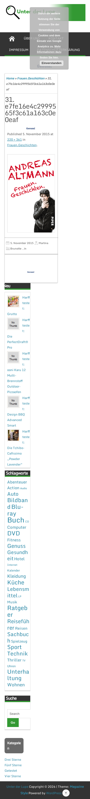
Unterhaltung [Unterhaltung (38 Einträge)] (18, 674)
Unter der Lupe (17, 786)
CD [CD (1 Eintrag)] (27, 521)
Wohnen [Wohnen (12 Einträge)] (16, 684)
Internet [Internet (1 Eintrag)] (12, 565)
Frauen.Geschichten (30, 78)
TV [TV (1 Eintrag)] (23, 660)
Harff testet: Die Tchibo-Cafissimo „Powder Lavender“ (18, 448)
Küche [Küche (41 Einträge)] (15, 582)
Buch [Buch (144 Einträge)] (15, 520)
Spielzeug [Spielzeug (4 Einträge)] (19, 641)
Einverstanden (51, 63)
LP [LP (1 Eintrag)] (19, 596)
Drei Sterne (13, 759)
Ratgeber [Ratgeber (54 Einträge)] (17, 611)
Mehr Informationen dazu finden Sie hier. (49, 52)
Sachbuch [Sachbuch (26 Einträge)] (18, 637)
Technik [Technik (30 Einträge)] (17, 653)
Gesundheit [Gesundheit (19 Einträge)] (17, 555)
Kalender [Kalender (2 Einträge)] (13, 570)
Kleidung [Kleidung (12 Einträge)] (16, 576)
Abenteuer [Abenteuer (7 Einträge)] (17, 482)
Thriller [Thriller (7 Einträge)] (14, 660)
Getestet (11, 770)
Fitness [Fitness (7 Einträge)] (14, 540)
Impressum (18, 49)
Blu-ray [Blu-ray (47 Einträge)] (15, 510)
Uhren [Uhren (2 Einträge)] (11, 666)
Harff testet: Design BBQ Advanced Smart (18, 411)
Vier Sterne (13, 776)
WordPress (54, 793)
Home (10, 78)
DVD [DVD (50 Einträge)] (13, 533)
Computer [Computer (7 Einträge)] (16, 527)
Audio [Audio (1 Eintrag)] (23, 488)
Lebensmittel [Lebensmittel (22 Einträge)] (18, 592)
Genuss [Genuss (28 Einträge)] (16, 545)
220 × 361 (14, 139)
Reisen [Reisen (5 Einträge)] (21, 628)
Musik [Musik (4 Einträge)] (12, 602)
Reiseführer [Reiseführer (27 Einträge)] (18, 624)
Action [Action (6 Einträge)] (13, 488)
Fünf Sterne (13, 765)
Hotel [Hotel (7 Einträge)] (19, 558)
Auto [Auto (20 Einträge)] (12, 494)
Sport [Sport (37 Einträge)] (14, 646)
